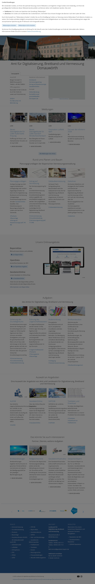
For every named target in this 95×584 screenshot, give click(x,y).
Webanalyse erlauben (9, 25)
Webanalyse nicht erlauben (27, 25)
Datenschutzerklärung (34, 31)
